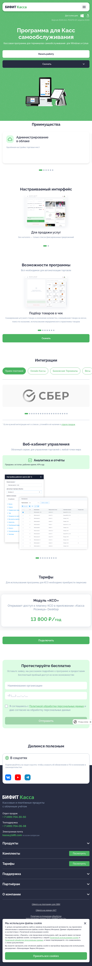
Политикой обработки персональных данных (56, 706)
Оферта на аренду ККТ (46, 910)
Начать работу (46, 54)
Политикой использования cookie (64, 938)
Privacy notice (83, 722)
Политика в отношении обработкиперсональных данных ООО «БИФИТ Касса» (46, 917)
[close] (90, 722)
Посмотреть (79, 853)
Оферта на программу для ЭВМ (46, 904)
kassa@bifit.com (12, 835)
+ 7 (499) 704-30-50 (14, 817)
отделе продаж (68, 424)
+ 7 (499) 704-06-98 (14, 826)
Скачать (63, 64)
